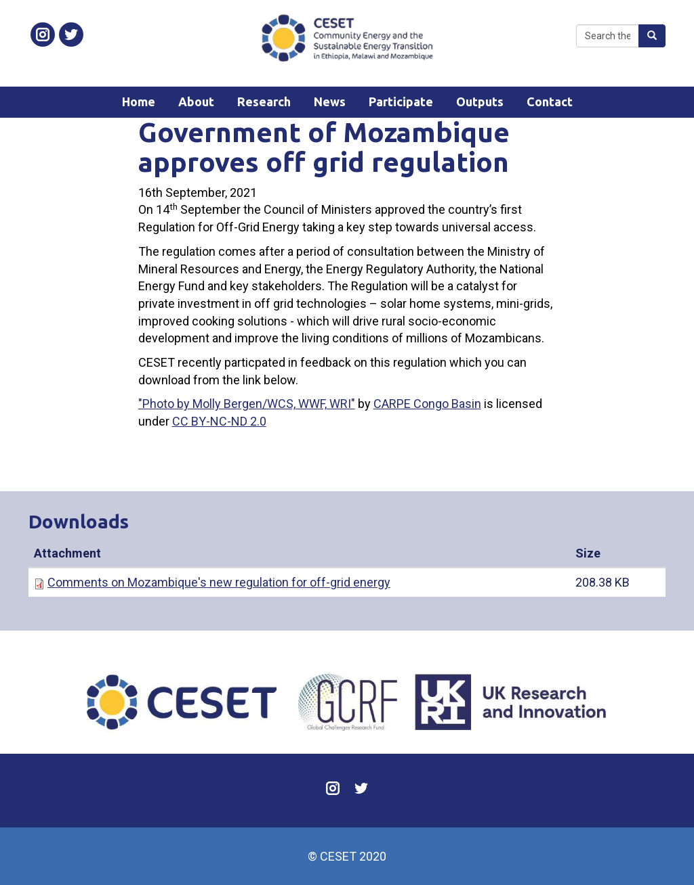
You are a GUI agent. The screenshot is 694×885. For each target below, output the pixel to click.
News (330, 101)
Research (264, 101)
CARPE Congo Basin (427, 403)
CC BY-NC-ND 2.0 (219, 421)
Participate (401, 101)
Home (138, 101)
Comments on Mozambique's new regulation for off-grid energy (218, 582)
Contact (550, 101)
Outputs (480, 101)
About (196, 101)
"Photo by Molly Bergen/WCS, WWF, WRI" (246, 403)
